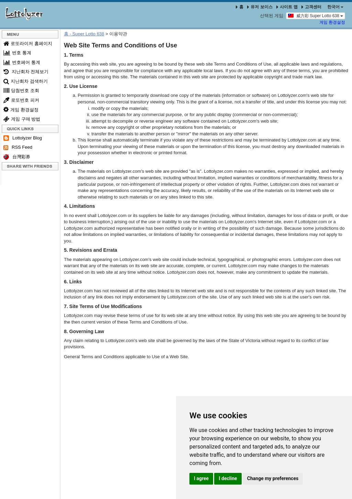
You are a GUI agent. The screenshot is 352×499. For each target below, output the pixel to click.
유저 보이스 (259, 6)
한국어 (335, 6)
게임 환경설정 (332, 22)
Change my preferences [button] (272, 478)
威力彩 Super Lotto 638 (315, 15)
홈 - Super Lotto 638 (84, 33)
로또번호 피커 (21, 100)
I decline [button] (228, 478)
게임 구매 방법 (21, 119)
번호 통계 (17, 52)
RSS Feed (17, 147)
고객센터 (311, 6)
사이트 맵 (287, 6)
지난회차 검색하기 (25, 81)
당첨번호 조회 (21, 90)
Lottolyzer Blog (22, 138)
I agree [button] (201, 478)
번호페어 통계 (21, 62)
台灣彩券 (16, 157)
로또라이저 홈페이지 (27, 43)
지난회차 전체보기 (25, 71)
